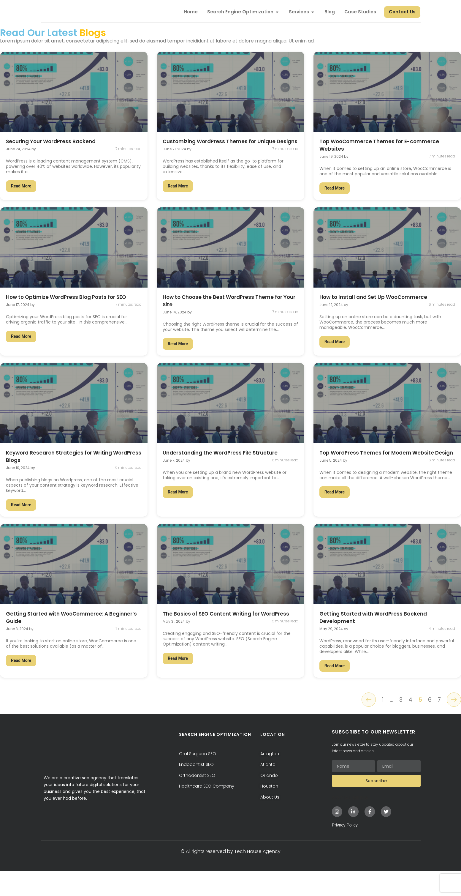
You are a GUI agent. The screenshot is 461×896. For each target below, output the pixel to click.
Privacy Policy (345, 849)
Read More (21, 205)
